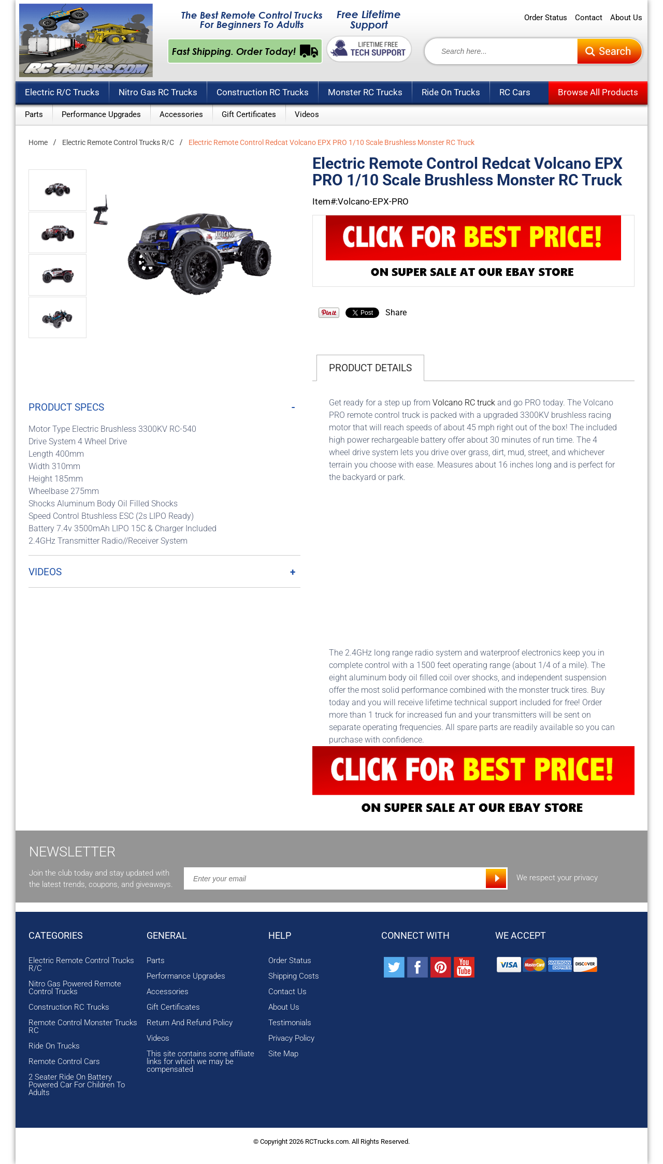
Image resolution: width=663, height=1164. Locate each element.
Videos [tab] (45, 573)
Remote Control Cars (64, 1062)
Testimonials (289, 1023)
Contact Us (287, 992)
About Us (626, 18)
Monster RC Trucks (365, 92)
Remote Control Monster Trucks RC (82, 1027)
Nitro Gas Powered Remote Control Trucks (74, 988)
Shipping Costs (293, 976)
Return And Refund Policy (190, 1023)
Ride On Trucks (451, 92)
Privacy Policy (291, 1038)
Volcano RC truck (464, 403)
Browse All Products (598, 92)
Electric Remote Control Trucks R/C (81, 964)
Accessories (181, 114)
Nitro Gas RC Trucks (158, 92)
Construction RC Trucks (263, 92)
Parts (34, 114)
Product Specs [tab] (66, 408)
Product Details (370, 368)
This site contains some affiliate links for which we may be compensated (200, 1061)
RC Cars (514, 92)
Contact (588, 18)
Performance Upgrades (101, 114)
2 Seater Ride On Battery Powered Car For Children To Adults (76, 1085)
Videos (307, 114)
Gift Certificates (249, 114)
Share (396, 312)
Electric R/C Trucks (62, 92)
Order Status (545, 18)
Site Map (283, 1054)
